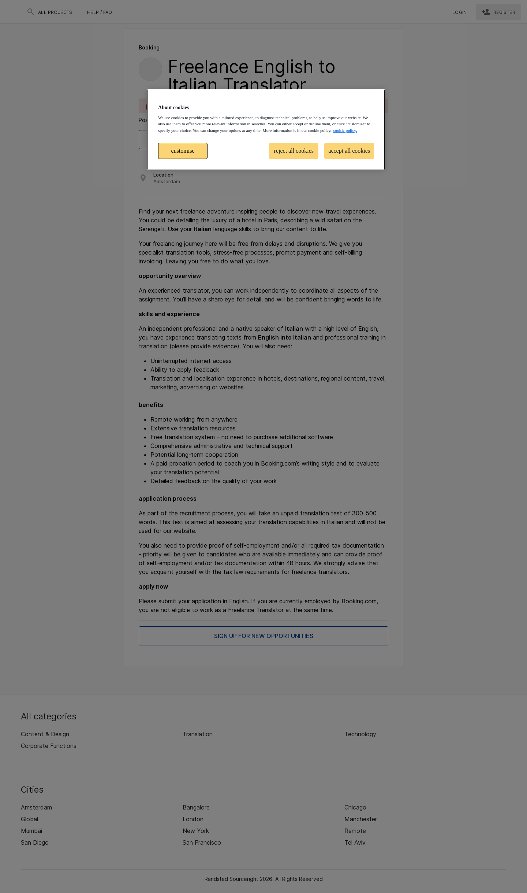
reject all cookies (294, 151)
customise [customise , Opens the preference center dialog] (183, 151)
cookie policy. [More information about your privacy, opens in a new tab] (345, 130)
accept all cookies (349, 151)
